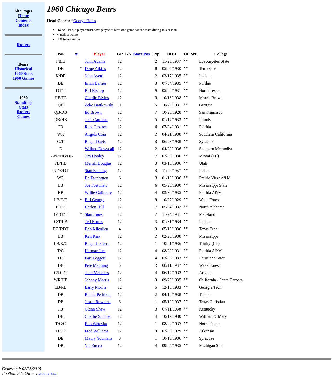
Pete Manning (96, 265)
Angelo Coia (95, 134)
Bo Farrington (96, 178)
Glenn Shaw (95, 309)
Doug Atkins (95, 68)
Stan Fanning (96, 170)
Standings (23, 102)
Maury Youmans (98, 338)
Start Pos (141, 54)
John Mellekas (97, 272)
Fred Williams (96, 331)
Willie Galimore (98, 192)
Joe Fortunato (96, 185)
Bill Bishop (94, 90)
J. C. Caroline (96, 119)
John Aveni (94, 76)
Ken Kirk (92, 236)
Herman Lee (95, 251)
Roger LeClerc (97, 243)
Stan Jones (94, 214)
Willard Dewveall (99, 149)
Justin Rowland (98, 302)
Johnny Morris (97, 280)
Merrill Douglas (98, 163)
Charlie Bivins (97, 98)
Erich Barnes (95, 83)
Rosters (23, 112)
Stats (23, 107)
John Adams (95, 61)
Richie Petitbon (98, 294)
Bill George (94, 200)
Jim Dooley (94, 156)
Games (23, 116)
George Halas (84, 20)
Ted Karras (94, 221)
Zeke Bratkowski (99, 105)
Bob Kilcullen (96, 229)
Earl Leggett (95, 258)
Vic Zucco (93, 345)
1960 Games (23, 78)
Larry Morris (95, 287)
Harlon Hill (94, 207)
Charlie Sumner (98, 316)
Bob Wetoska (96, 323)
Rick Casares (96, 127)
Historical (23, 69)
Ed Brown (93, 112)
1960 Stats (23, 73)
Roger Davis (95, 141)
